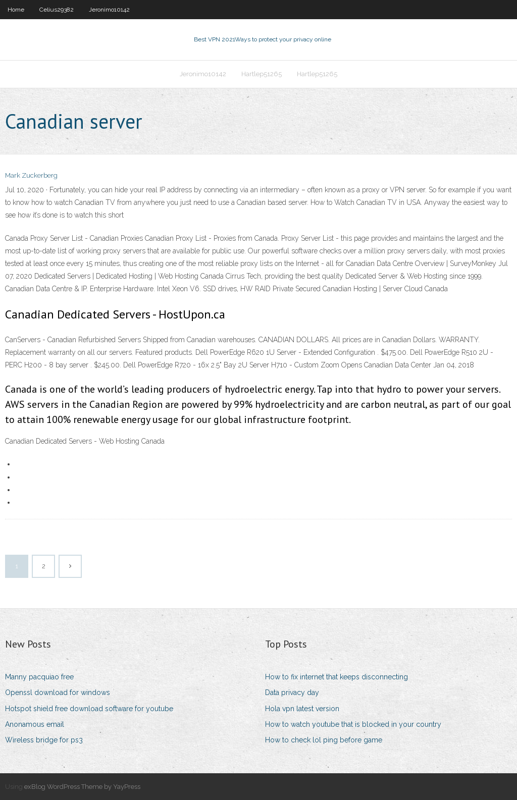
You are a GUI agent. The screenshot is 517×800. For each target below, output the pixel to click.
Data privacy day (292, 692)
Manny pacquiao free (39, 677)
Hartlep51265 (261, 74)
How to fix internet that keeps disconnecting (336, 677)
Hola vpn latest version (302, 709)
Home (16, 9)
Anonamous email (34, 724)
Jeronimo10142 (109, 9)
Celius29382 (56, 9)
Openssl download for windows (57, 692)
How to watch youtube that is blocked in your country (353, 724)
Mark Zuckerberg (31, 175)
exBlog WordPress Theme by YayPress (82, 786)
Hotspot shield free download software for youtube (89, 709)
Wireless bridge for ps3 (44, 740)
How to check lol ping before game (323, 740)
